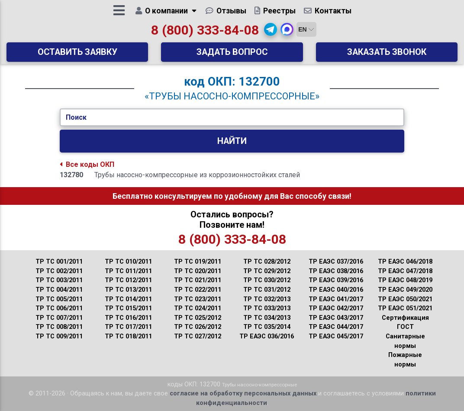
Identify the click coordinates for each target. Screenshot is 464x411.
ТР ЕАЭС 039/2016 (336, 280)
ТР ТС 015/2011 (128, 308)
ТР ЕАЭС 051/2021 (405, 308)
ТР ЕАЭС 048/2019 (405, 280)
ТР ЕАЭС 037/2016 (336, 261)
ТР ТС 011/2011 (128, 271)
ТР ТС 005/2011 (59, 299)
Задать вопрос (232, 55)
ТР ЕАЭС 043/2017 (336, 318)
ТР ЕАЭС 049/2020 (405, 289)
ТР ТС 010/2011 (128, 261)
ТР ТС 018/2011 (128, 336)
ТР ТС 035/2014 (266, 327)
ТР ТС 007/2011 (59, 318)
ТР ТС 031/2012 (266, 289)
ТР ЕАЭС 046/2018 (405, 261)
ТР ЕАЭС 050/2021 (405, 299)
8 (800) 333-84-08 (205, 33)
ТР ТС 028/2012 (266, 261)
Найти (232, 141)
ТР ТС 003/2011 (59, 280)
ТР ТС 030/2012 (266, 280)
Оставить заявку (77, 55)
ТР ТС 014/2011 (128, 299)
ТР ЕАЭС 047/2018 (405, 271)
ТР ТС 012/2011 (128, 280)
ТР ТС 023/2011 (197, 299)
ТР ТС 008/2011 (59, 327)
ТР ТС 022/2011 (197, 289)
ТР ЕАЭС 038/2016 (336, 271)
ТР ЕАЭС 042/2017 (336, 308)
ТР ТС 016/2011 (128, 318)
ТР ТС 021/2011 (197, 280)
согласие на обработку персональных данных (243, 393)
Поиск (76, 117)
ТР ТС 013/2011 (128, 289)
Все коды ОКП (87, 164)
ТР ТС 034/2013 (266, 318)
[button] (270, 32)
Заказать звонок (386, 55)
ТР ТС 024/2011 (197, 308)
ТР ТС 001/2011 (59, 261)
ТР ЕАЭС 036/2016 (266, 336)
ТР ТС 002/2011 (59, 271)
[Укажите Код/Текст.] (232, 117)
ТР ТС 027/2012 (197, 336)
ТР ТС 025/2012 (197, 318)
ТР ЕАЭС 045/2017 (336, 336)
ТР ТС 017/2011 (128, 327)
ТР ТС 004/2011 (59, 289)
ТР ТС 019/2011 (197, 261)
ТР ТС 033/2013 (266, 308)
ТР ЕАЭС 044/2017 (336, 327)
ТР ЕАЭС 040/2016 (336, 289)
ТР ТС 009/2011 (59, 336)
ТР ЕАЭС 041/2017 (336, 299)
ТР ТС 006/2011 (59, 308)
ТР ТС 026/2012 (197, 327)
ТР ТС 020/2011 (197, 271)
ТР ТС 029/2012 (266, 271)
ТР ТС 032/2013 (266, 299)
